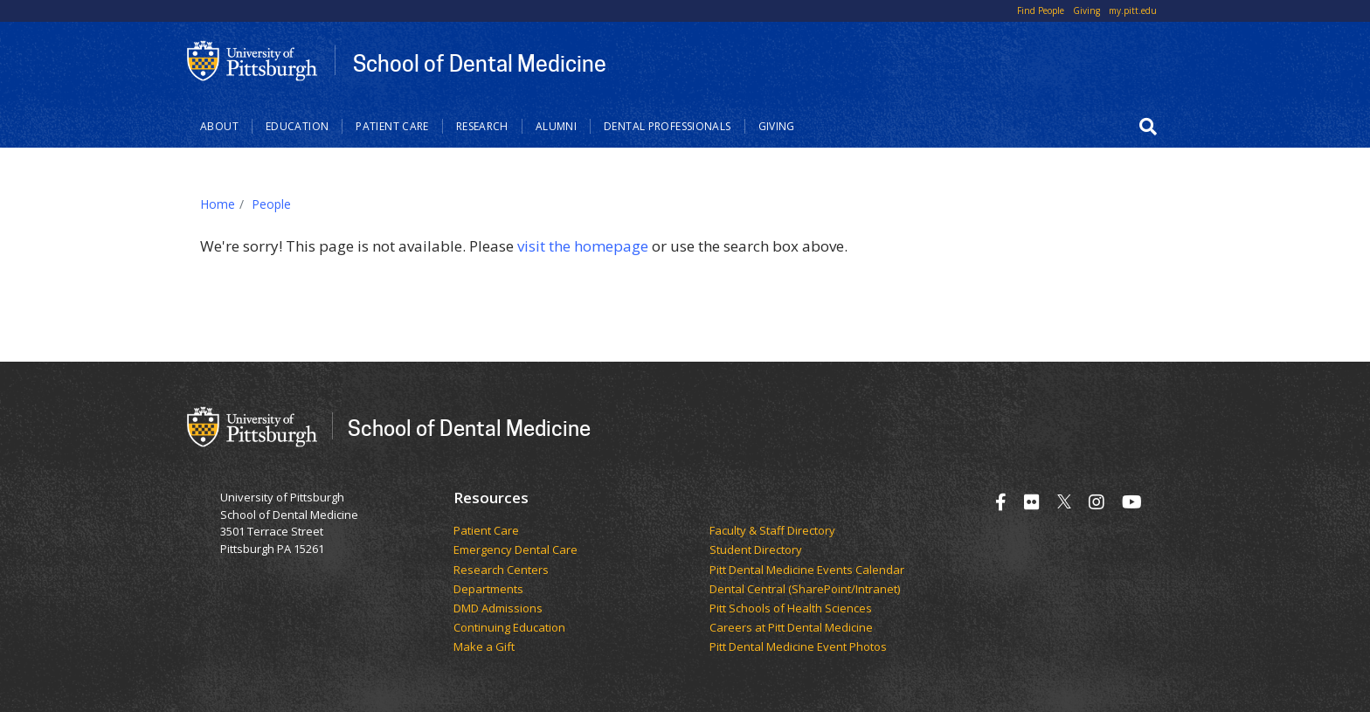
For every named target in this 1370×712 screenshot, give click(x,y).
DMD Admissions (498, 609)
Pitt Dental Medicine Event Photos (798, 647)
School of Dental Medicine (479, 63)
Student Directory (755, 550)
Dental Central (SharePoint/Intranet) (804, 590)
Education (297, 126)
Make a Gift (484, 647)
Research (482, 126)
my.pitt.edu (1133, 10)
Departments (488, 590)
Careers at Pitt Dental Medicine (791, 628)
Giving (1086, 10)
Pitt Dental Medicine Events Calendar (806, 570)
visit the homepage (582, 246)
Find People (1040, 10)
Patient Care (392, 126)
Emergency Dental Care (515, 550)
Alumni (556, 126)
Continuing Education (509, 628)
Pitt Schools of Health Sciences (790, 609)
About (219, 126)
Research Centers (501, 570)
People (271, 204)
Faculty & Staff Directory (772, 531)
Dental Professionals (667, 126)
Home (217, 204)
